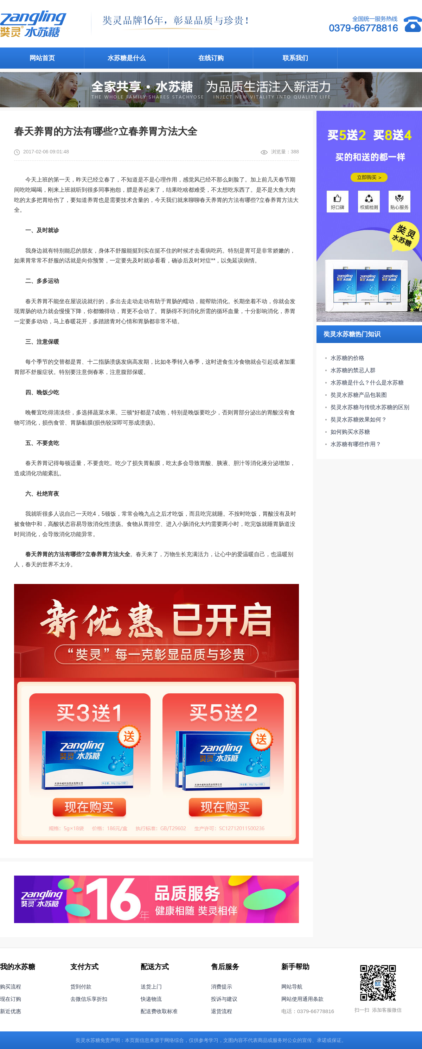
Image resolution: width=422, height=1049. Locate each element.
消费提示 (221, 987)
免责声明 (110, 1040)
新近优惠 (10, 1011)
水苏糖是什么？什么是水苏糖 (367, 383)
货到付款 (80, 987)
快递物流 (151, 999)
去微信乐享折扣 (88, 999)
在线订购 (211, 58)
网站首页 (42, 58)
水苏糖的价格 (347, 358)
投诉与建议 (224, 999)
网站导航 (291, 987)
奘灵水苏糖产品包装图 (359, 395)
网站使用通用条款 (302, 999)
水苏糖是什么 (127, 58)
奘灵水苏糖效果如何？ (359, 419)
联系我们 (295, 58)
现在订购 (10, 999)
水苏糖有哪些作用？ (356, 444)
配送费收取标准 (159, 1011)
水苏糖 (92, 1040)
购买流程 (10, 987)
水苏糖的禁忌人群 (353, 370)
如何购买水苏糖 (350, 432)
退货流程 (221, 1011)
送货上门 (151, 987)
